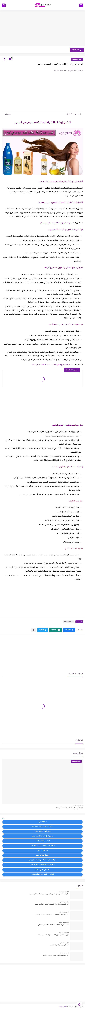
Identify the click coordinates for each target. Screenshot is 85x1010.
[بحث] (4, 5)
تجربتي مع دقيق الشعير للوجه (69, 808)
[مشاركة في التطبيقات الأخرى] (33, 630)
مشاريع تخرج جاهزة (42, 870)
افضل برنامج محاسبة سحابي (42, 874)
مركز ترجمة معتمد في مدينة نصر (42, 865)
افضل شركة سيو (42, 855)
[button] (69, 630)
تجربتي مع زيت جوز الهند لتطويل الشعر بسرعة (53, 935)
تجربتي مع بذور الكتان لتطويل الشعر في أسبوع (53, 925)
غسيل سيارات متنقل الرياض (42, 827)
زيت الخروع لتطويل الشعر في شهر (55, 223)
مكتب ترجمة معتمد (42, 841)
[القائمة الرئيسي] (81, 5)
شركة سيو (42, 822)
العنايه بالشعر (76, 59)
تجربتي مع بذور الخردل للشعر (59, 945)
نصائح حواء (63, 1007)
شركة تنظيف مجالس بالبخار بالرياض (42, 860)
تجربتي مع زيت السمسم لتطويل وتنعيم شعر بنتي (52, 914)
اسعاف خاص (42, 850)
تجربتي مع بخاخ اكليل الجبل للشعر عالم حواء (51, 365)
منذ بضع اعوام (77, 805)
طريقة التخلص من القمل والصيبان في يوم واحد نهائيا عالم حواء (48, 894)
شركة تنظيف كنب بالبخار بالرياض (42, 846)
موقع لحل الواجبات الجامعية (42, 836)
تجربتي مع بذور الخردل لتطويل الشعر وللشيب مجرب (51, 904)
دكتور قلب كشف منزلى (42, 831)
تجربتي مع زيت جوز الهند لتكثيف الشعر (56, 955)
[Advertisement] (42, 29)
